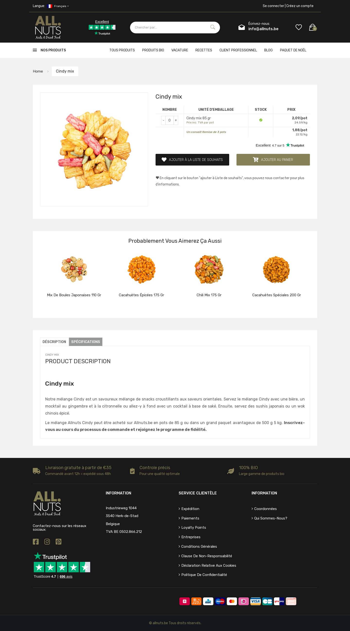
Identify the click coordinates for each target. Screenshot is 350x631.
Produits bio (153, 50)
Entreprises (191, 537)
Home (38, 71)
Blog (268, 50)
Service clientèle (198, 493)
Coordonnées (265, 509)
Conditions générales (199, 546)
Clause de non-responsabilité (206, 556)
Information (264, 493)
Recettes (203, 50)
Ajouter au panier (273, 159)
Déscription (55, 342)
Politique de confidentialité (204, 575)
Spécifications (86, 342)
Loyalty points (193, 527)
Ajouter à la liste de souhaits (192, 159)
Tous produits (122, 50)
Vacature (179, 50)
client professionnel (238, 50)
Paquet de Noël (293, 50)
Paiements (190, 518)
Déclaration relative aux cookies (208, 565)
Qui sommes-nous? (270, 518)
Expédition (190, 509)
